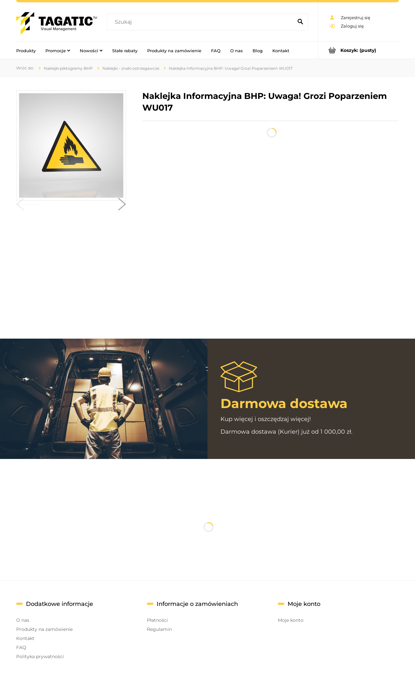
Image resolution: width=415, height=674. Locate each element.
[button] (20, 205)
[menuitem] (26, 50)
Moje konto (290, 620)
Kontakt (25, 638)
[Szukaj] (300, 22)
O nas (22, 620)
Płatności (157, 620)
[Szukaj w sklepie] (201, 22)
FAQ (21, 647)
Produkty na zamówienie (44, 629)
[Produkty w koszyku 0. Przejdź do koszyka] (358, 50)
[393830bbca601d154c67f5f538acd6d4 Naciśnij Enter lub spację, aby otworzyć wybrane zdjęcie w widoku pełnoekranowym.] (71, 145)
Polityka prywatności (40, 656)
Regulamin (159, 629)
